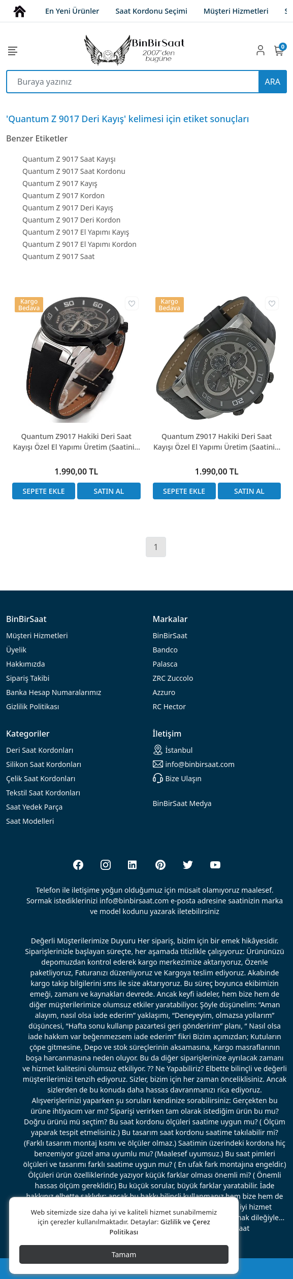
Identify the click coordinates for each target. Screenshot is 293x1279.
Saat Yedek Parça (34, 807)
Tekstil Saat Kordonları (43, 792)
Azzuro (164, 692)
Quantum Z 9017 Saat (58, 256)
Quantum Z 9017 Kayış (59, 183)
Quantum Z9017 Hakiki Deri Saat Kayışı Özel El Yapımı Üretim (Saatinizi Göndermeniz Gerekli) (76, 441)
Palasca (165, 664)
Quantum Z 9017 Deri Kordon (71, 220)
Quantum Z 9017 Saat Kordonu (73, 171)
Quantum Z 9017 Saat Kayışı (69, 159)
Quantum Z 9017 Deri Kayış (67, 207)
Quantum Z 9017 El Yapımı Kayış (75, 232)
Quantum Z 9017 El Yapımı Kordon (79, 244)
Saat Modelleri (30, 821)
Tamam (124, 1254)
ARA (272, 81)
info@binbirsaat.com (194, 764)
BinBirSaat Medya (182, 803)
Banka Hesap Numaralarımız (53, 692)
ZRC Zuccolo (173, 678)
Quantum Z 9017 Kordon (63, 195)
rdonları (39, 750)
